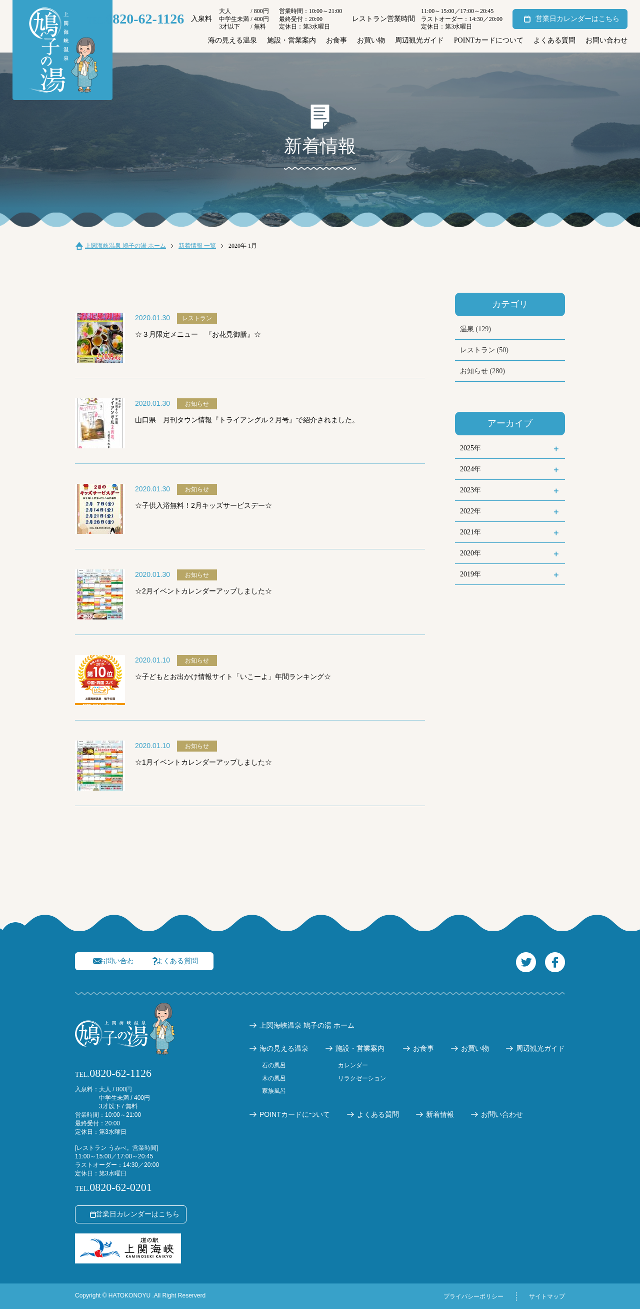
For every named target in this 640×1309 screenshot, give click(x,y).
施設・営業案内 (291, 40)
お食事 (336, 40)
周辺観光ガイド (419, 40)
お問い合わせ (607, 40)
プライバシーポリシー (474, 1296)
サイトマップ (547, 1296)
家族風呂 (274, 1090)
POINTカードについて (489, 40)
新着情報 (440, 1114)
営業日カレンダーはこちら (578, 19)
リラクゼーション (362, 1078)
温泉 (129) (475, 329)
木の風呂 (274, 1078)
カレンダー (353, 1065)
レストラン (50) (484, 350)
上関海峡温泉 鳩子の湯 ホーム (125, 245)
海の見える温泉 (232, 40)
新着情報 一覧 (197, 245)
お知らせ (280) (482, 371)
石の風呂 (274, 1065)
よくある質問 (555, 40)
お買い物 (371, 40)
